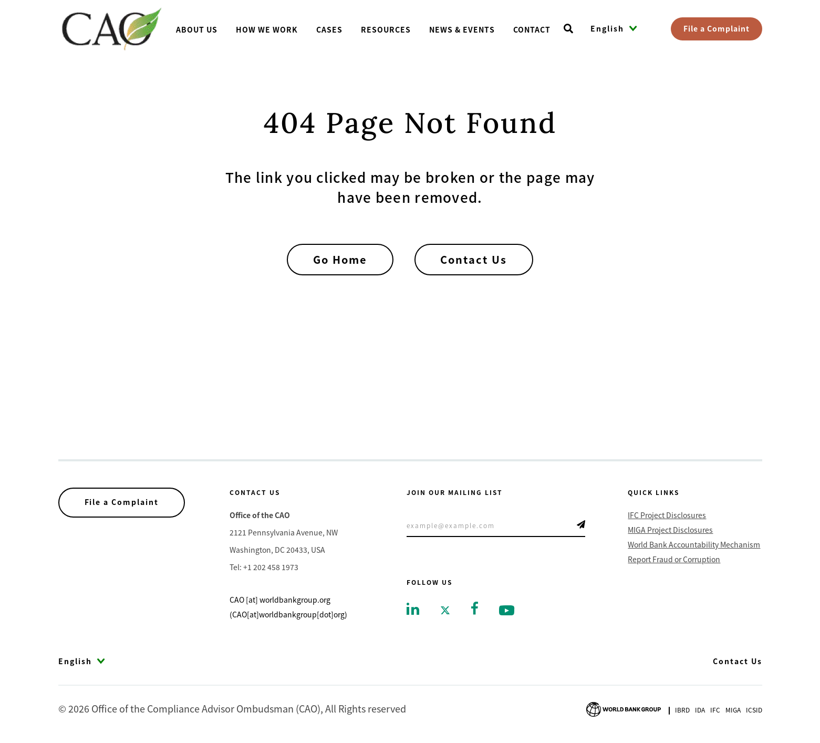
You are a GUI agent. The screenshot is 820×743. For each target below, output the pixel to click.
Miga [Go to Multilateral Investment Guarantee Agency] (733, 709)
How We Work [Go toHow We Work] (267, 29)
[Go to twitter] (445, 609)
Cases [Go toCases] (329, 29)
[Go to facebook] (474, 606)
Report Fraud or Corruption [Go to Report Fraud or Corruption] (674, 559)
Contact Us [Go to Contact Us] (737, 661)
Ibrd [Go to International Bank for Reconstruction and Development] (682, 709)
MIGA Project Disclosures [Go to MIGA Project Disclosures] (670, 529)
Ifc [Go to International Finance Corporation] (715, 709)
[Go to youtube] (506, 609)
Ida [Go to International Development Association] (700, 709)
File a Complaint (716, 28)
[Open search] (568, 29)
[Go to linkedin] (413, 608)
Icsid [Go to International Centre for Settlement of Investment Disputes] (754, 709)
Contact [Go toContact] (532, 29)
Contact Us (474, 259)
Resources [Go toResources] (386, 29)
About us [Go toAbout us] (196, 29)
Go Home (339, 259)
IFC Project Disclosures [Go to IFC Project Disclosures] (667, 515)
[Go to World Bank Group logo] (623, 707)
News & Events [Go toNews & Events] (462, 29)
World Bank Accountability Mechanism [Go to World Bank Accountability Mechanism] (694, 544)
